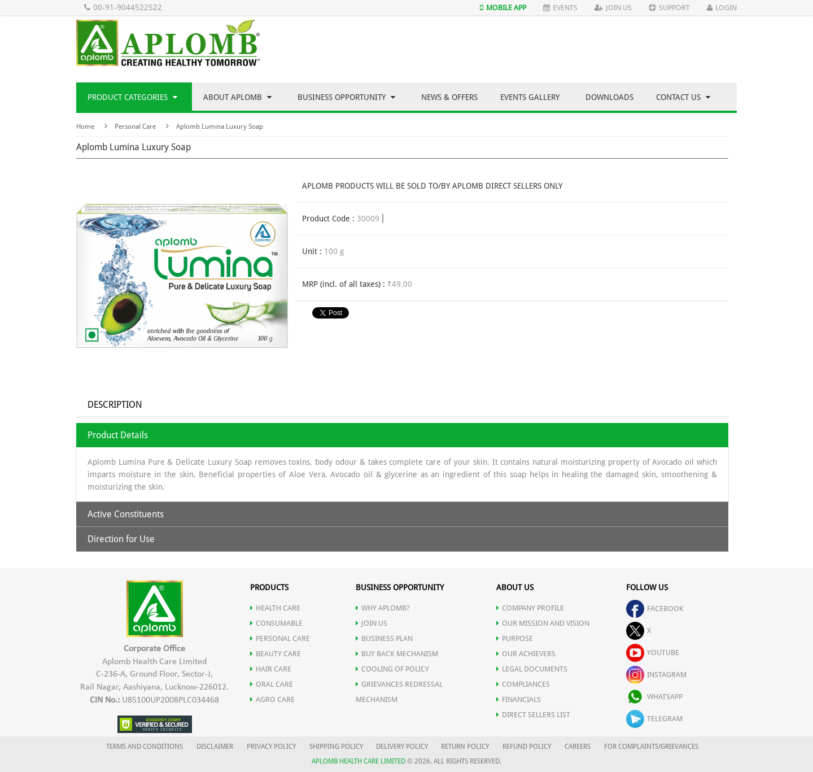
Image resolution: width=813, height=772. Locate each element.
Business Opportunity (346, 97)
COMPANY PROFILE (530, 608)
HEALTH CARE (275, 608)
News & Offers (449, 97)
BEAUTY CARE (275, 653)
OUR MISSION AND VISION (542, 623)
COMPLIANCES (523, 684)
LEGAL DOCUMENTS (531, 669)
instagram (656, 674)
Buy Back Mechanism (397, 653)
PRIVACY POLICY (271, 747)
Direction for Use (121, 539)
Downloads (609, 97)
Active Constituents (126, 514)
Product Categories (132, 97)
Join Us (613, 7)
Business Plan (384, 638)
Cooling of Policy (392, 669)
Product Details (118, 435)
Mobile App (503, 7)
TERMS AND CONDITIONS (144, 747)
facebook (655, 608)
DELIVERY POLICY (402, 747)
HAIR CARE (270, 669)
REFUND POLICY (526, 747)
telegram (654, 718)
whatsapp (654, 696)
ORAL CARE (271, 684)
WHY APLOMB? (383, 608)
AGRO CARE (272, 699)
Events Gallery (530, 97)
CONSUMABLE (276, 623)
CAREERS (578, 747)
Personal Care (135, 126)
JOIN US (371, 623)
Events (560, 7)
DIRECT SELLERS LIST (533, 714)
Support (669, 7)
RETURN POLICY (465, 747)
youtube (652, 652)
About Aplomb (237, 97)
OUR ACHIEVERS (526, 653)
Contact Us (683, 97)
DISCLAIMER (214, 747)
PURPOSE (514, 638)
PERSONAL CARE (280, 638)
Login (722, 7)
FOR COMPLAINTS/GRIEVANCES (651, 747)
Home (85, 126)
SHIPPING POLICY (337, 747)
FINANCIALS (518, 699)
